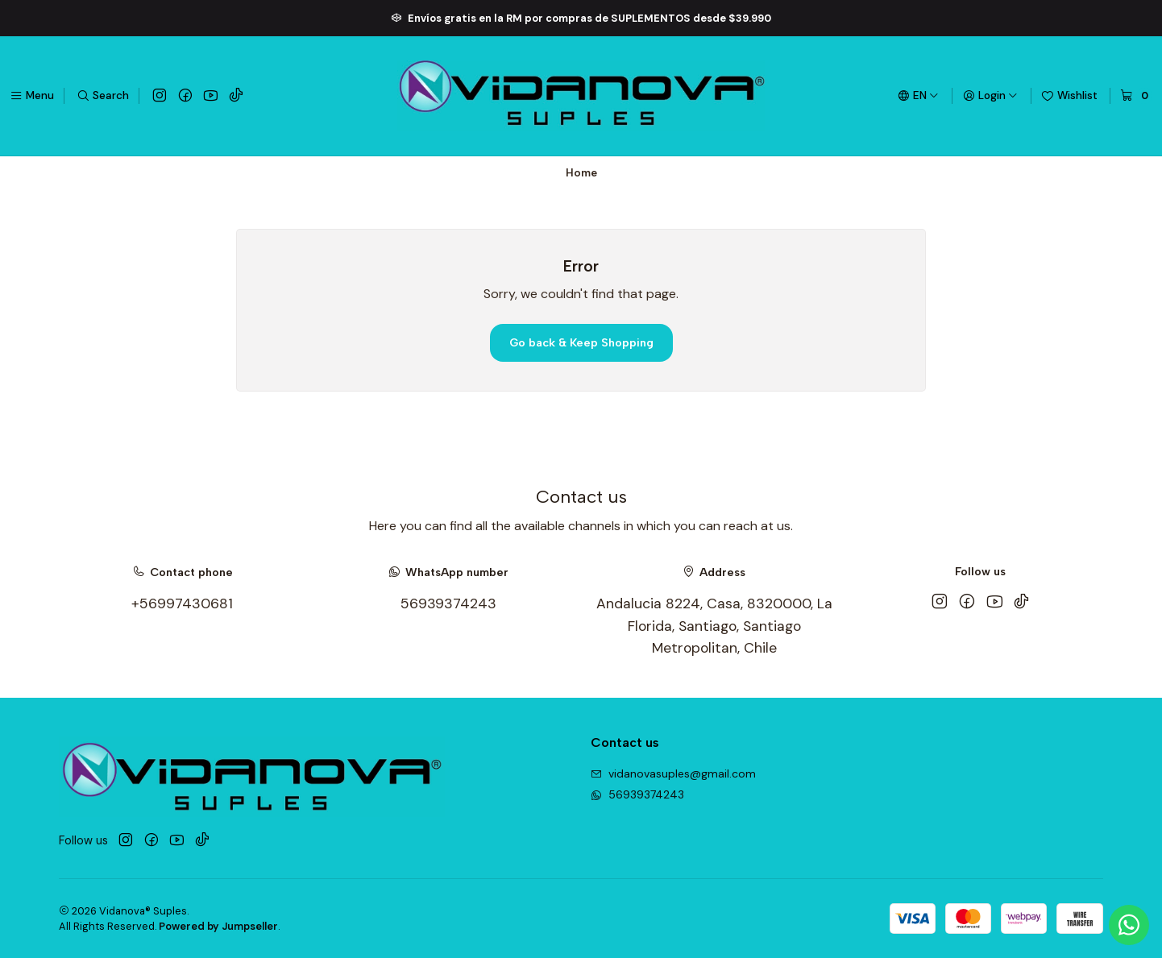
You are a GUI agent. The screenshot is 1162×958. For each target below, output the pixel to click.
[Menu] (32, 95)
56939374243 (448, 603)
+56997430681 (182, 603)
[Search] (103, 95)
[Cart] (1136, 96)
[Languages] (918, 95)
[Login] (990, 95)
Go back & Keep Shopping (581, 342)
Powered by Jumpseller (218, 926)
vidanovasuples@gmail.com (673, 773)
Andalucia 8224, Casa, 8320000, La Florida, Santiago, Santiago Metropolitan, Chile (714, 626)
